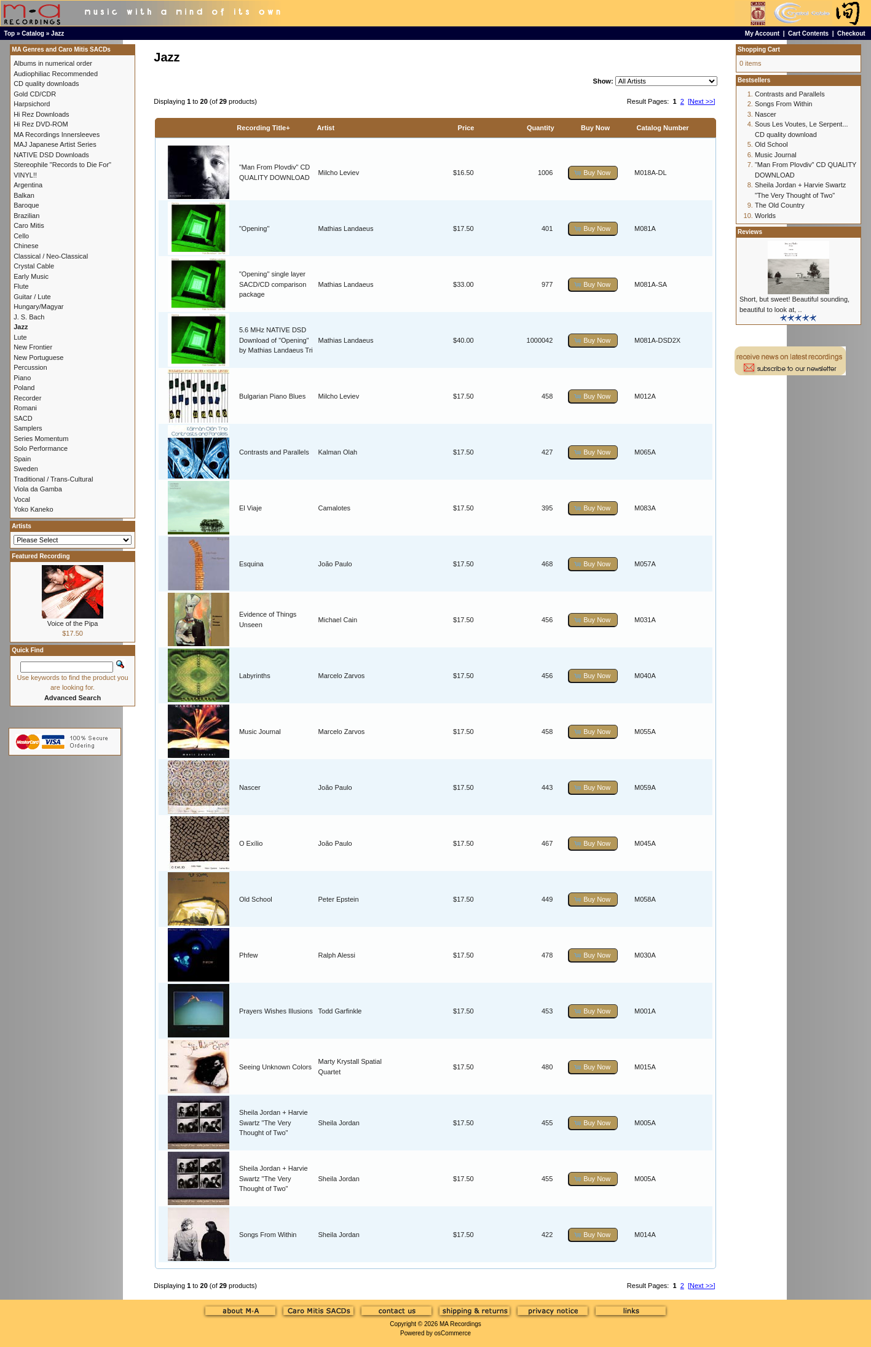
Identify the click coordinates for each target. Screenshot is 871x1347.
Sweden (26, 468)
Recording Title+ (263, 127)
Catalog (33, 33)
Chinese (26, 245)
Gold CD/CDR (35, 94)
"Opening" (254, 228)
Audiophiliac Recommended (56, 73)
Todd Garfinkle (340, 1011)
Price (466, 127)
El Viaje (250, 508)
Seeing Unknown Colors (275, 1067)
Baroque (26, 205)
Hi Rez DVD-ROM (41, 124)
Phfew (248, 955)
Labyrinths (254, 675)
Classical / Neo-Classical (51, 256)
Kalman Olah (338, 452)
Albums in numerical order (53, 63)
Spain (22, 459)
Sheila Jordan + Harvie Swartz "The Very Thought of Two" (273, 1122)
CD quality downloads (46, 83)
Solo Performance (41, 448)
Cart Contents (808, 33)
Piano (22, 377)
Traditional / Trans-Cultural (53, 479)
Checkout (851, 33)
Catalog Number (663, 127)
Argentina (28, 185)
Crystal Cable (34, 266)
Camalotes (334, 508)
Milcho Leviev (339, 172)
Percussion (30, 367)
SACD (23, 418)
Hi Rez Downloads (41, 114)
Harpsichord (32, 103)
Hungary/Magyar (38, 306)
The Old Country (780, 205)
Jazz (57, 33)
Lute (20, 337)
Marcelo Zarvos (341, 675)
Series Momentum (41, 438)
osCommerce (453, 1333)
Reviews (750, 231)
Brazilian (26, 215)
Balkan (24, 195)
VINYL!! (25, 175)
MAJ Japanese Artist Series (55, 144)
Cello (21, 236)
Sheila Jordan (339, 1122)
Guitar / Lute (32, 296)
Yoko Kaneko (33, 509)
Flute (21, 286)
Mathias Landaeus (346, 228)
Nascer (250, 787)
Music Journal (260, 731)
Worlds (765, 215)
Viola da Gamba (38, 489)
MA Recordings (460, 1324)
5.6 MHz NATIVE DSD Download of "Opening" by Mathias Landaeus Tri (276, 340)
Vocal (22, 499)
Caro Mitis (29, 225)
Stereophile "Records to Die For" (62, 164)
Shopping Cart (759, 49)
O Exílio (251, 843)
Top (9, 33)
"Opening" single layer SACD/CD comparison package (272, 284)
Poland (24, 387)
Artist (325, 127)
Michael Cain (338, 619)
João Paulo (335, 564)
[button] (593, 173)
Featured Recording (40, 556)
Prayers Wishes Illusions (276, 1011)
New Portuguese (38, 357)
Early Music (31, 276)
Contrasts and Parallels (274, 452)
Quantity (540, 127)
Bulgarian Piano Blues (272, 396)
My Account (762, 33)
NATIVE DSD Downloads (51, 154)
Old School (255, 899)
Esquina (251, 564)
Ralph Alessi (337, 955)
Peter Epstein (338, 899)
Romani (25, 408)
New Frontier (33, 347)
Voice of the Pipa (72, 623)
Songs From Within (268, 1234)
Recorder (27, 398)
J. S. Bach (29, 317)
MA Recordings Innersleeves (57, 134)
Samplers (28, 428)
